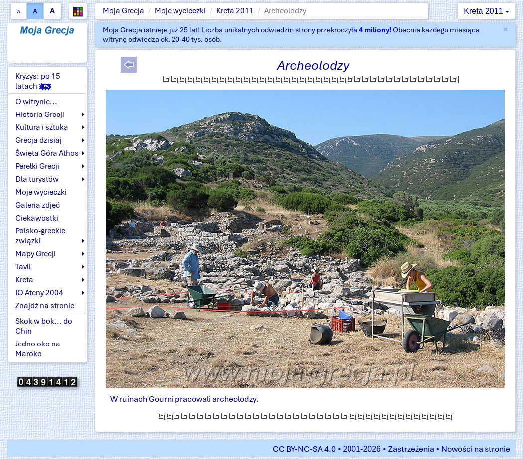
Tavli (23, 267)
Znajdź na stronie (44, 306)
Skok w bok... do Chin (43, 326)
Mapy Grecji (35, 254)
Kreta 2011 (235, 11)
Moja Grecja (123, 11)
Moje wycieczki (180, 11)
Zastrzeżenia (411, 449)
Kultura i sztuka (41, 127)
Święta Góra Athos (47, 153)
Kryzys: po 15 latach (37, 81)
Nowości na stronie (475, 449)
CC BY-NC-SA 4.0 (304, 449)
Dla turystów (37, 179)
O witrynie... (36, 102)
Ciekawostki (36, 218)
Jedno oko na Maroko (37, 349)
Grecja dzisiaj (38, 140)
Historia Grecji (39, 114)
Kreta (24, 280)
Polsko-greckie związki (40, 236)
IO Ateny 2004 (39, 293)
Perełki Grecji (37, 166)
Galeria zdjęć (37, 205)
